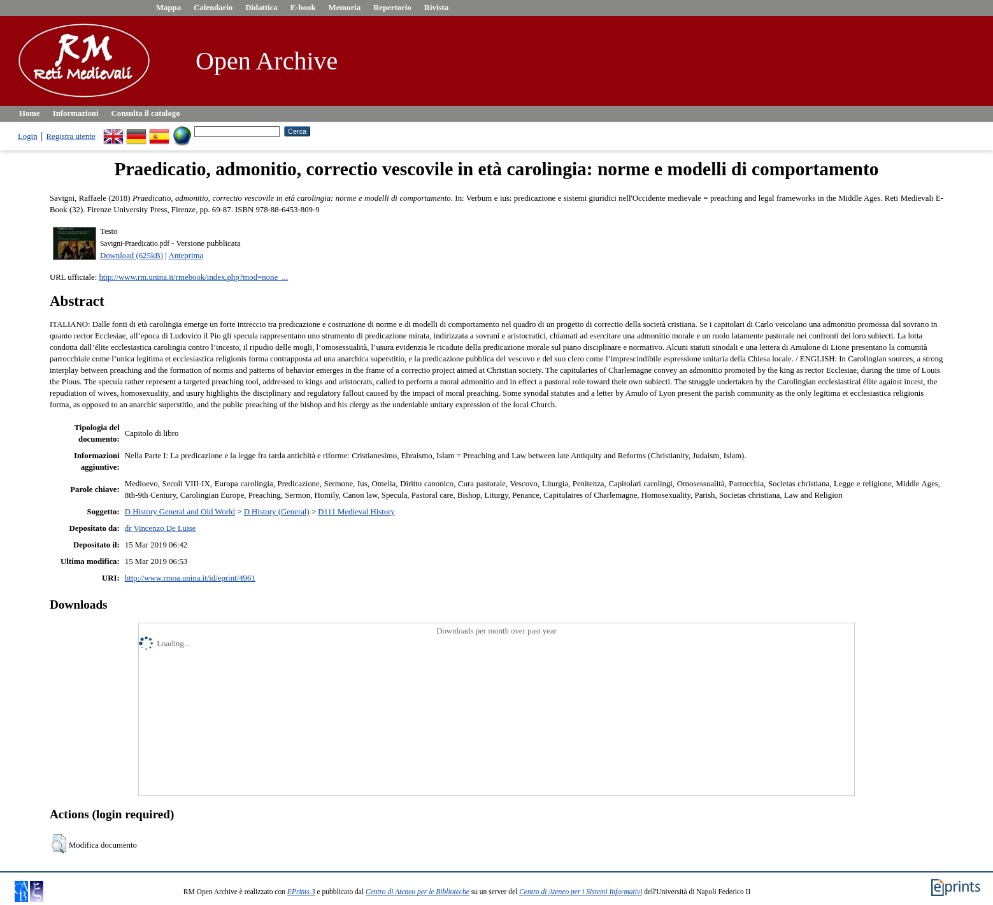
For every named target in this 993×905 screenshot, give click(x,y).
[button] (59, 843)
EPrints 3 (301, 891)
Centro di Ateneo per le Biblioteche (417, 891)
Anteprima (185, 255)
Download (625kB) (131, 255)
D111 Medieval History (356, 511)
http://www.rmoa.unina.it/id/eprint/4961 (190, 578)
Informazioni (76, 113)
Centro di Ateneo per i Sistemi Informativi (580, 891)
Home (29, 113)
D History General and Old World (180, 511)
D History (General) (277, 511)
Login (28, 136)
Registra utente (71, 136)
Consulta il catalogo (145, 113)
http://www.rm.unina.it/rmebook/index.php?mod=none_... (193, 277)
